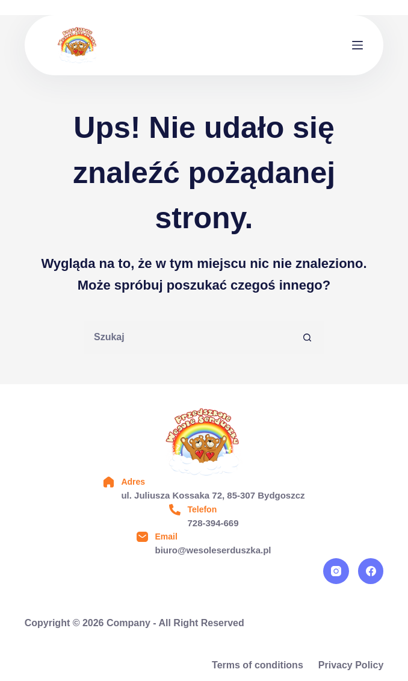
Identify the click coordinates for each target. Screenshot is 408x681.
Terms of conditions (257, 665)
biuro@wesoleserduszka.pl (213, 550)
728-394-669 (212, 523)
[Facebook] (371, 571)
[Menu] (357, 45)
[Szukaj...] (187, 337)
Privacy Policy (351, 665)
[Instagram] (336, 571)
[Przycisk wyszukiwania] (307, 337)
